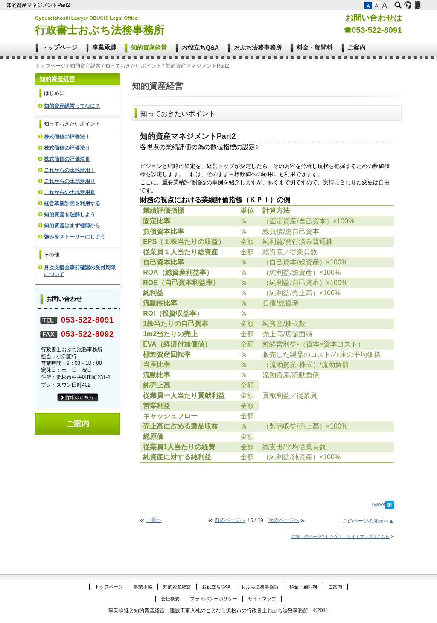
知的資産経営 (149, 47)
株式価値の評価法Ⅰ (67, 137)
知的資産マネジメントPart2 (38, 5)
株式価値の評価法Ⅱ (67, 148)
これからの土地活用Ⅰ (69, 170)
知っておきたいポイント (133, 66)
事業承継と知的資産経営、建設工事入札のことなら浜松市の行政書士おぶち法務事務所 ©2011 (218, 611)
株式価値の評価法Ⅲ (67, 159)
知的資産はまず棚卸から (72, 226)
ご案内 (356, 47)
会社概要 (170, 598)
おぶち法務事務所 (258, 47)
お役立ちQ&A (200, 47)
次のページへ (283, 520)
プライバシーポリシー (213, 598)
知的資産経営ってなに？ (72, 106)
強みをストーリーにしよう (74, 237)
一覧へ (154, 520)
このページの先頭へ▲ (368, 520)
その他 (51, 255)
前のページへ (230, 520)
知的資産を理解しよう (69, 214)
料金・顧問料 (314, 47)
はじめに (54, 93)
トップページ (59, 47)
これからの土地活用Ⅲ (69, 192)
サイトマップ (262, 598)
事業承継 (104, 47)
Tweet (378, 505)
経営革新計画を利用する (72, 203)
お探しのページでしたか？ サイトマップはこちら (340, 536)
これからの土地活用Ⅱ (69, 181)
